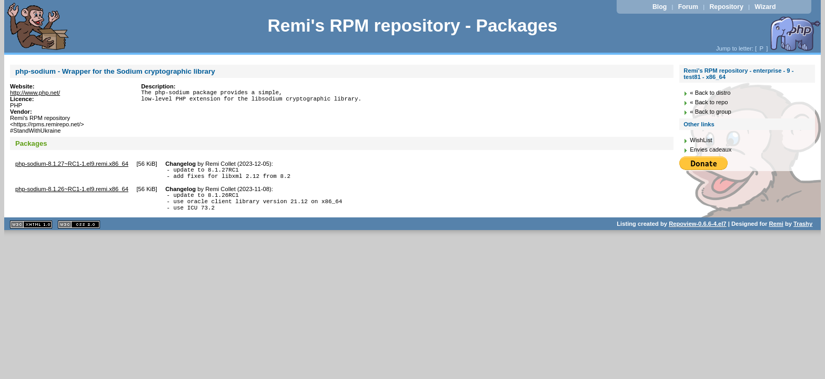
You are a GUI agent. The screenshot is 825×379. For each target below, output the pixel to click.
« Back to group (710, 111)
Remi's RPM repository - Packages (412, 25)
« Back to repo (709, 102)
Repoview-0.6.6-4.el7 (697, 231)
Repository (726, 7)
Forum (688, 7)
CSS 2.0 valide (79, 232)
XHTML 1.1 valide (31, 232)
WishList (701, 140)
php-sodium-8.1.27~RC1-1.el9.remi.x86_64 (71, 164)
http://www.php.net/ (35, 92)
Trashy (802, 231)
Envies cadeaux (710, 149)
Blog (659, 7)
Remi (776, 231)
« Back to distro (710, 92)
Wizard (765, 7)
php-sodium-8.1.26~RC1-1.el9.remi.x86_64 (71, 192)
